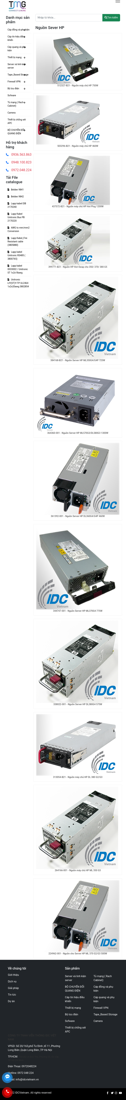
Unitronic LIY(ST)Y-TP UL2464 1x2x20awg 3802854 (18, 283)
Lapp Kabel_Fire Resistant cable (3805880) (17, 241)
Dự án (11, 1001)
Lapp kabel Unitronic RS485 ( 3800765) (16, 255)
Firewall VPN (14, 81)
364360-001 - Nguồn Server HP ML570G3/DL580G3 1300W (77, 433)
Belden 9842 (16, 196)
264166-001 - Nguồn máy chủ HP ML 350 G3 (78, 870)
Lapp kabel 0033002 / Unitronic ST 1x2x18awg (18, 269)
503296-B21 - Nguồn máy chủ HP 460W (77, 146)
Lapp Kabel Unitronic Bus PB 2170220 (16, 217)
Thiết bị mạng (14, 57)
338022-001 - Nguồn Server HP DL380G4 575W (77, 704)
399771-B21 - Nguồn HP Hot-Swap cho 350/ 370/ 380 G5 (77, 267)
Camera (12, 112)
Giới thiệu (13, 974)
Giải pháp (13, 988)
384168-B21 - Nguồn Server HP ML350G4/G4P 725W (78, 360)
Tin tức (12, 994)
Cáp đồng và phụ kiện (19, 29)
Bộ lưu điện (13, 88)
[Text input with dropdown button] (69, 17)
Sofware (12, 95)
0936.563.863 (19, 155)
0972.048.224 (19, 170)
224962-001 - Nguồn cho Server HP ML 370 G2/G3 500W (78, 953)
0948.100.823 (19, 162)
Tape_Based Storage (18, 74)
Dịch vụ (12, 981)
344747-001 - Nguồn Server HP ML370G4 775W (77, 611)
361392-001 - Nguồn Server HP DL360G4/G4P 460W (78, 516)
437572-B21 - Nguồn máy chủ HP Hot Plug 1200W (78, 206)
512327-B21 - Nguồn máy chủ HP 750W (77, 85)
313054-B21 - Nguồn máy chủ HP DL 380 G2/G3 (78, 777)
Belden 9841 (16, 189)
